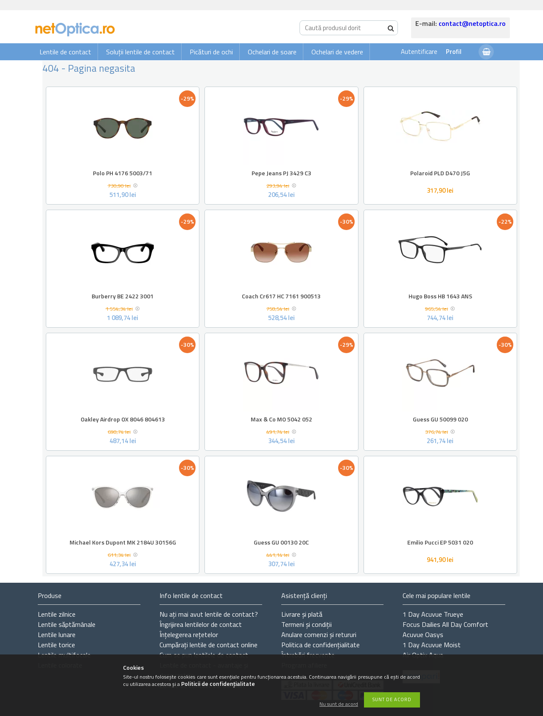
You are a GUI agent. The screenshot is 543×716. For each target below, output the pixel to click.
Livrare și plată (301, 614)
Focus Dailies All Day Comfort (445, 624)
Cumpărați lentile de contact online (209, 645)
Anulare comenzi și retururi (318, 634)
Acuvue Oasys (423, 634)
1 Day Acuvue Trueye (433, 614)
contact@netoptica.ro (472, 23)
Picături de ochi (211, 52)
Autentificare (419, 51)
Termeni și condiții (306, 624)
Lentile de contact (65, 52)
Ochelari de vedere (337, 52)
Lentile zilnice (57, 614)
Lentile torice (56, 645)
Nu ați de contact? (209, 614)
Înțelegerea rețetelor (189, 634)
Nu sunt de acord (338, 704)
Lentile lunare (57, 634)
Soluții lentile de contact (140, 52)
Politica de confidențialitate (320, 645)
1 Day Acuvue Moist (432, 645)
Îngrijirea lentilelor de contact (201, 624)
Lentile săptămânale (66, 624)
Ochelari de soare (272, 52)
